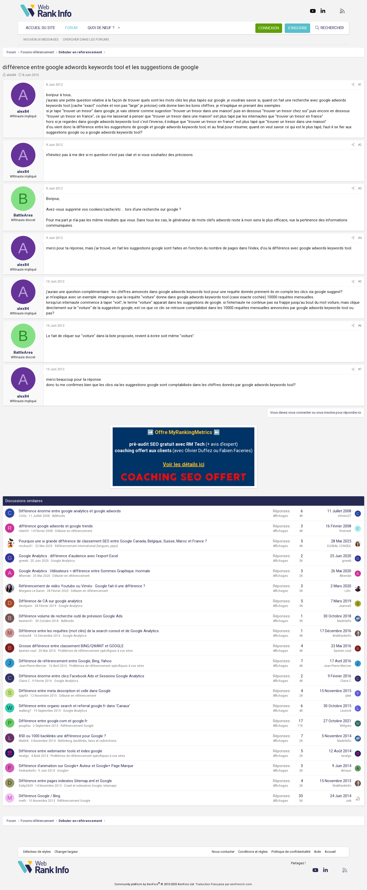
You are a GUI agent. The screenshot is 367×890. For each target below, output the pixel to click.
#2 (342, 155)
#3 (342, 199)
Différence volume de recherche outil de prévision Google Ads (88, 632)
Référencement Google (94, 742)
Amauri (328, 787)
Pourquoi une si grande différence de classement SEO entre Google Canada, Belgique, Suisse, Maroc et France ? (131, 557)
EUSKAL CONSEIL (321, 562)
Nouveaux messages (43, 39)
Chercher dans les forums (88, 39)
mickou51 (44, 562)
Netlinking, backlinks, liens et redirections (105, 757)
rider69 (42, 547)
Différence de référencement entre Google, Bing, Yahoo (83, 677)
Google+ (81, 787)
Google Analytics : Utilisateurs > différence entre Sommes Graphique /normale (102, 587)
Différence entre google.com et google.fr (71, 737)
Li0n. (330, 607)
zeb (330, 817)
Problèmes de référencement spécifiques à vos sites (113, 667)
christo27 (326, 532)
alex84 (29, 75)
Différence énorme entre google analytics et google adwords (88, 527)
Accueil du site (43, 28)
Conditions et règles (250, 852)
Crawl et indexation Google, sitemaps (108, 802)
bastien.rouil (45, 667)
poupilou (42, 742)
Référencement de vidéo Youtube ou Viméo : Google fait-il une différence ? (100, 602)
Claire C (42, 697)
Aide (314, 852)
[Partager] (335, 85)
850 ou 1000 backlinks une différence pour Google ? (80, 752)
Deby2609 (44, 802)
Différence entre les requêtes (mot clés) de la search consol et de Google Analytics (107, 647)
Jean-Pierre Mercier (50, 682)
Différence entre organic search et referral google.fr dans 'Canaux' (92, 722)
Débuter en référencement (91, 547)
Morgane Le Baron (49, 607)
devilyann (43, 622)
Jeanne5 (327, 622)
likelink (41, 757)
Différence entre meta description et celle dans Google (82, 707)
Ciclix (40, 532)
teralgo (42, 772)
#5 (342, 292)
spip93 (41, 712)
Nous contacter (220, 852)
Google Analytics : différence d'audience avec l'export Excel (86, 572)
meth (40, 817)
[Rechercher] (327, 28)
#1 (342, 84)
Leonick (327, 727)
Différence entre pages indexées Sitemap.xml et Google (83, 797)
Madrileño (326, 637)
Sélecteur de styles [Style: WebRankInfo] (39, 852)
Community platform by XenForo (154, 884)
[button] (122, 28)
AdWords (76, 532)
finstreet (327, 547)
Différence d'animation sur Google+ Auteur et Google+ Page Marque (94, 782)
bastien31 (44, 637)
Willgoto (327, 742)
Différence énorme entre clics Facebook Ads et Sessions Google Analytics (99, 692)
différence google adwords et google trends (74, 542)
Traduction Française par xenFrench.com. (224, 884)
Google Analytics (81, 577)
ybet (330, 712)
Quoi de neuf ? (103, 28)
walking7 (43, 727)
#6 (342, 342)
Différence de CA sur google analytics (68, 617)
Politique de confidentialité (288, 852)
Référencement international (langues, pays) (104, 562)
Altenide (42, 592)
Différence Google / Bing (57, 812)
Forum (74, 28)
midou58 (43, 652)
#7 (342, 385)
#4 (342, 248)
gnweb (41, 577)
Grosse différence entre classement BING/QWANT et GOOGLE (89, 662)
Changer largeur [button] (68, 852)
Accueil (327, 852)
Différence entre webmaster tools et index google (78, 767)
